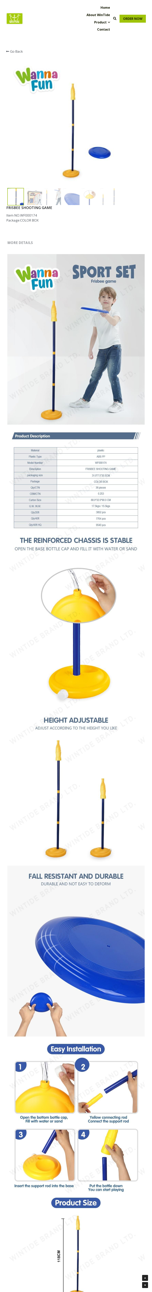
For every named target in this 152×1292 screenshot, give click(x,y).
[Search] (114, 18)
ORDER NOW (132, 18)
